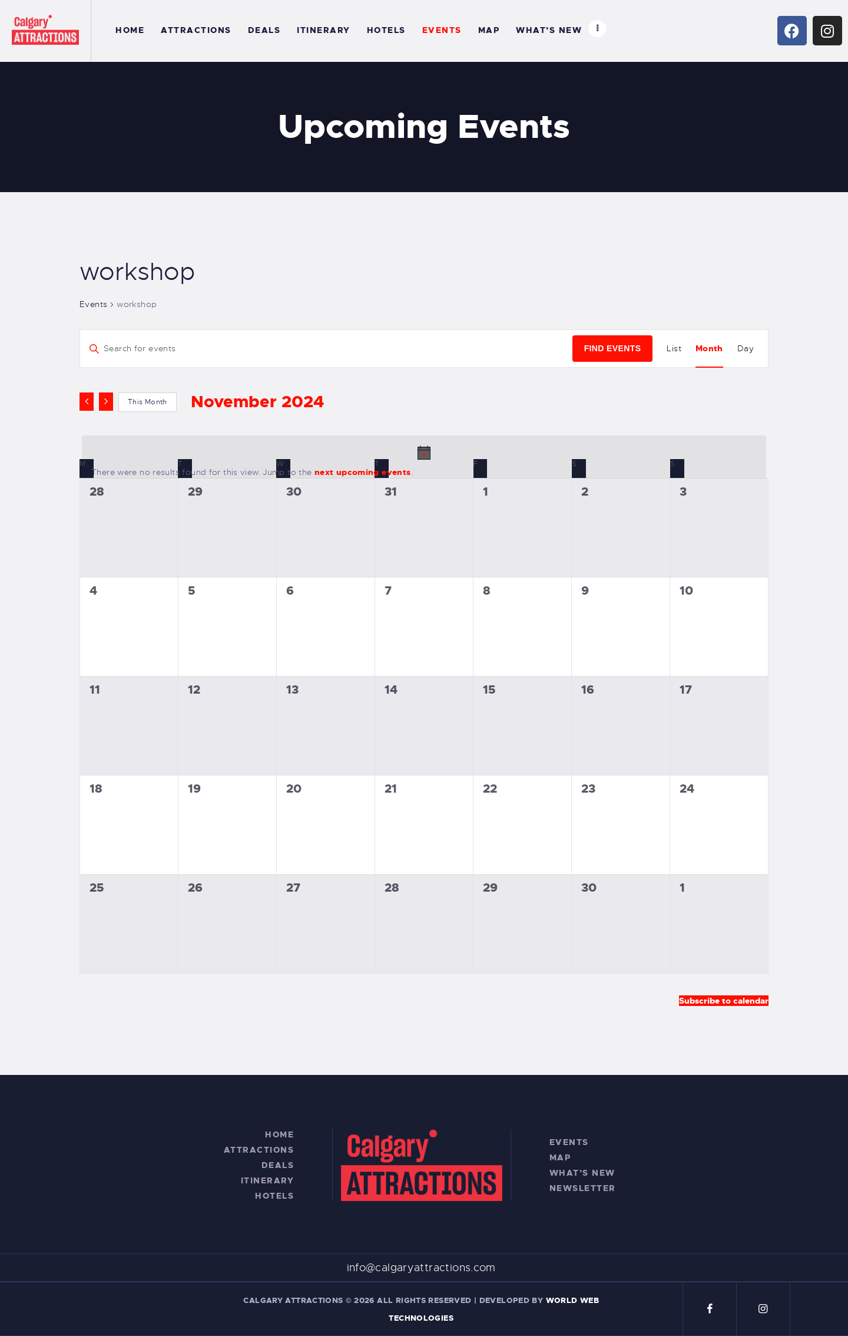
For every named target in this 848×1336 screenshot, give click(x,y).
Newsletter (582, 1188)
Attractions (259, 1149)
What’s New (582, 1172)
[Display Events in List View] (674, 348)
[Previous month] (87, 401)
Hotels (274, 1195)
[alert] (424, 462)
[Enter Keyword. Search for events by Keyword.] (326, 348)
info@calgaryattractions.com (421, 1267)
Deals (277, 1165)
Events (93, 304)
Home (279, 1134)
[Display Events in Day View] (745, 348)
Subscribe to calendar (723, 1000)
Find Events (612, 348)
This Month (147, 402)
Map (560, 1157)
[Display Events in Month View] (709, 348)
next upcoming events (362, 472)
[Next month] (106, 401)
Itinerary (267, 1180)
